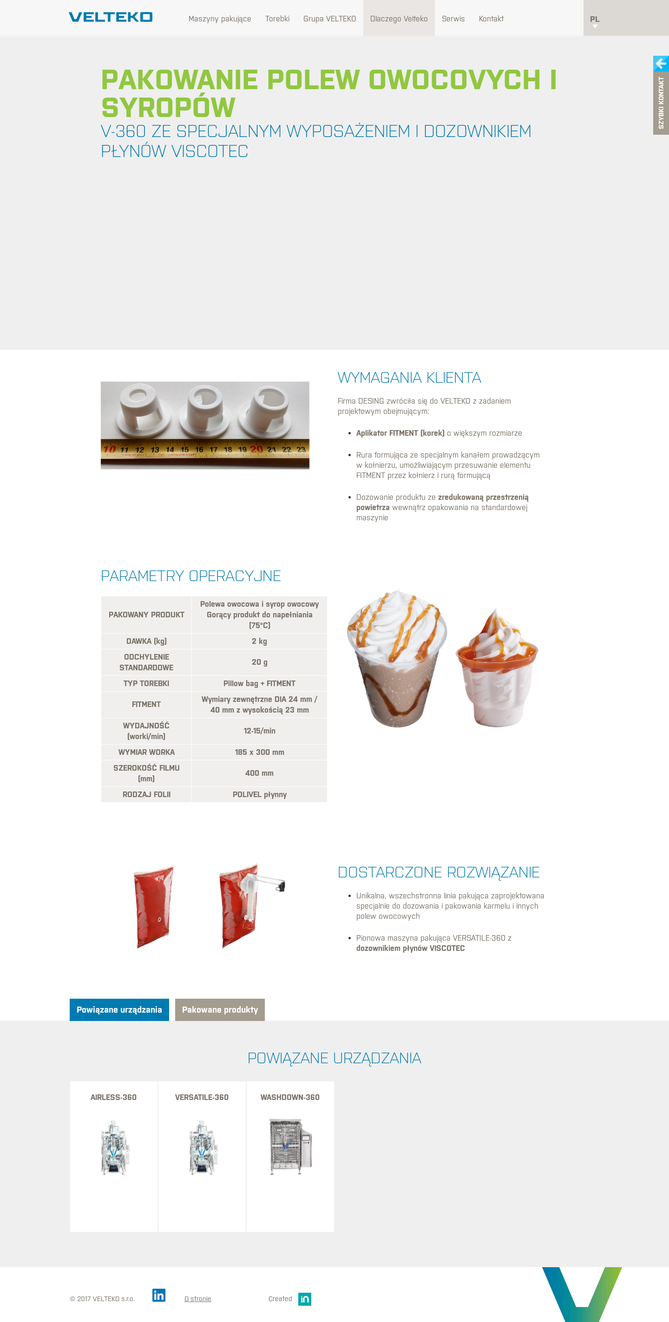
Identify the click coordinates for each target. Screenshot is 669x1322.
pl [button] (595, 21)
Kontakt (491, 18)
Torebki (277, 18)
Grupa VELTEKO (329, 18)
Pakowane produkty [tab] (220, 1009)
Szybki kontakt (661, 103)
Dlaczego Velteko (399, 18)
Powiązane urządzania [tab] (119, 1009)
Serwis (453, 18)
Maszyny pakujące (220, 18)
